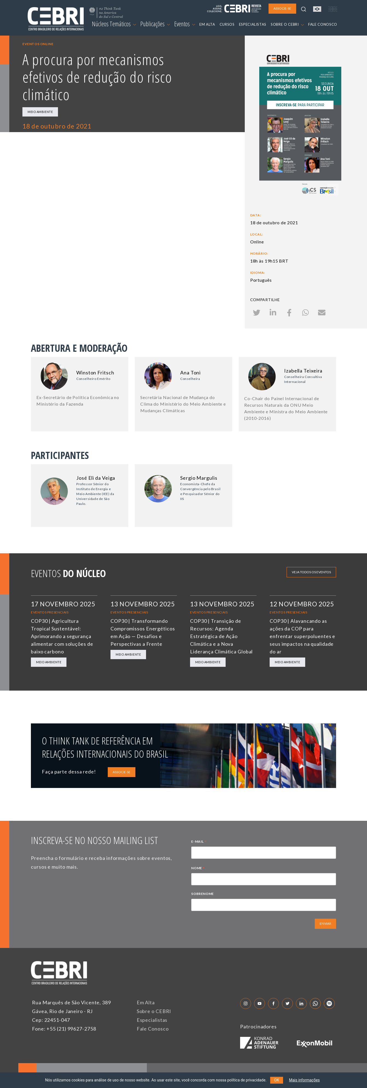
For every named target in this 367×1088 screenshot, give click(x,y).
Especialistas (152, 1020)
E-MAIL (198, 842)
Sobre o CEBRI (154, 1011)
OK (276, 1080)
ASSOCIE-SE (121, 772)
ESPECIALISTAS (252, 24)
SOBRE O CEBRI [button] (287, 24)
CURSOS (227, 24)
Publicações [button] (155, 23)
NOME (198, 869)
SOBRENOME (202, 894)
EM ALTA (207, 24)
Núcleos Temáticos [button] (114, 23)
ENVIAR (325, 923)
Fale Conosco (153, 1029)
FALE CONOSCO (322, 24)
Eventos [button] (184, 23)
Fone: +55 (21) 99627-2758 (64, 1029)
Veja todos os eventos (311, 572)
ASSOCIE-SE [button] (282, 8)
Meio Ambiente (40, 112)
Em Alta (146, 1002)
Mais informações (304, 1080)
